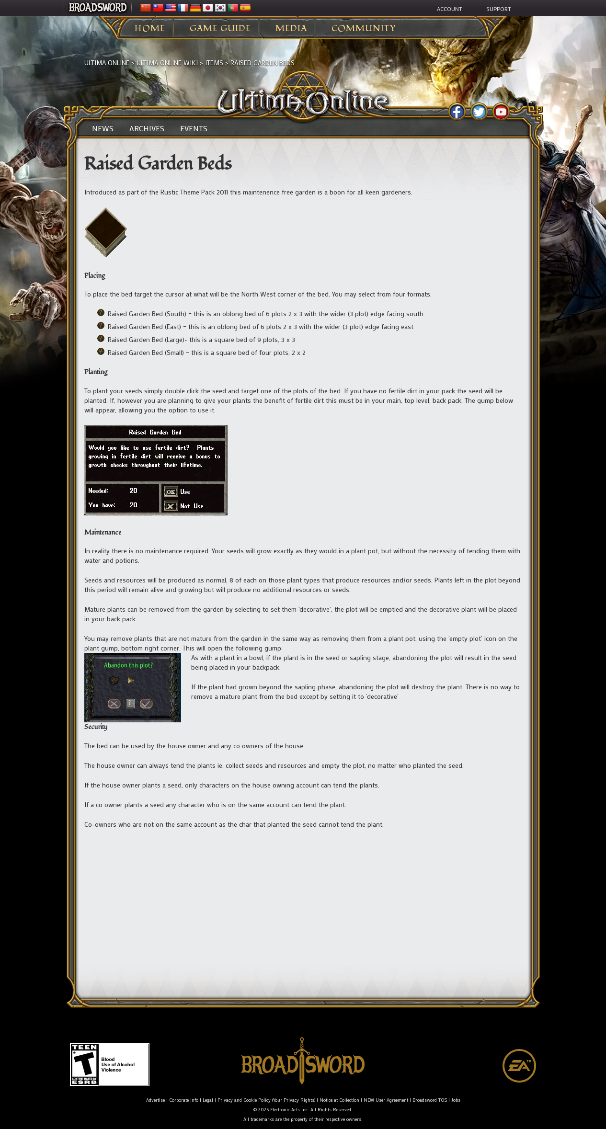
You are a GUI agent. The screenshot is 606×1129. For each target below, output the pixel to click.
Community (364, 28)
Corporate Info (183, 1100)
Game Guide (220, 28)
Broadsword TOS (429, 1100)
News (103, 128)
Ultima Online (106, 62)
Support (498, 8)
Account (449, 8)
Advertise (155, 1100)
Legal (208, 1100)
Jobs (455, 1100)
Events (193, 128)
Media (291, 28)
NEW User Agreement (386, 1100)
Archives (146, 128)
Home (150, 28)
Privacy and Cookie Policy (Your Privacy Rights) (266, 1100)
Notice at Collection (339, 1100)
